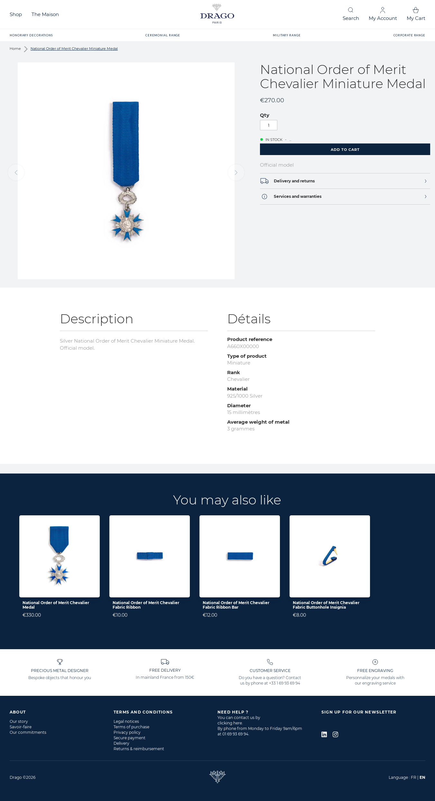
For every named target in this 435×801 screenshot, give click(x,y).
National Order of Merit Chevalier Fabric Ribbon (146, 604)
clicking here (230, 723)
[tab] (345, 181)
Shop (16, 14)
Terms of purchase (131, 726)
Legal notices (126, 721)
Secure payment (129, 737)
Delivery (121, 743)
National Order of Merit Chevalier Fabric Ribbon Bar (236, 604)
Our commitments (28, 732)
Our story (19, 721)
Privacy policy (127, 732)
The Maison (45, 14)
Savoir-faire (21, 726)
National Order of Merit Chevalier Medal (56, 604)
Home (15, 48)
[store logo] (217, 14)
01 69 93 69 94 (235, 734)
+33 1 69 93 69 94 (284, 683)
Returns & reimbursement (139, 748)
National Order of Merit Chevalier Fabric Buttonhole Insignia (326, 604)
